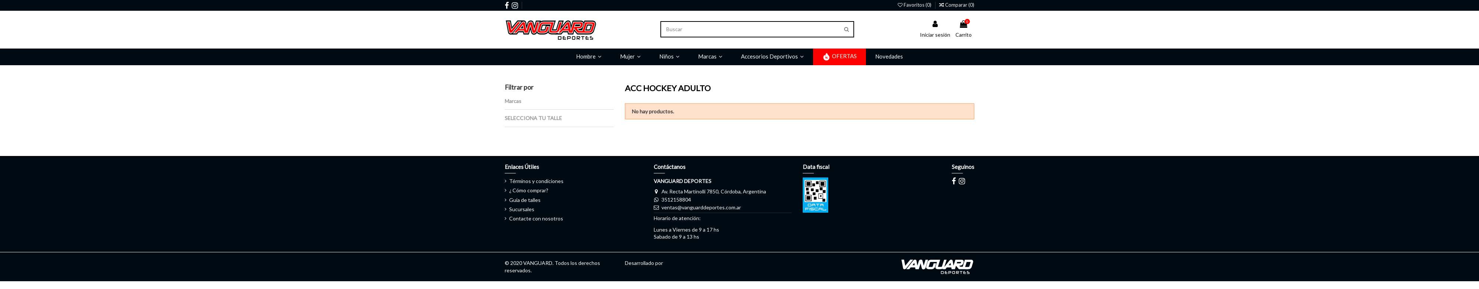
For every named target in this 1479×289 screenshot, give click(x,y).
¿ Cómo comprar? (528, 190)
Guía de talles (525, 200)
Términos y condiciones (536, 181)
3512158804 (676, 199)
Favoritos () (915, 5)
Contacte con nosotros (536, 218)
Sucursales (521, 209)
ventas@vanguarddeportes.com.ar (701, 207)
